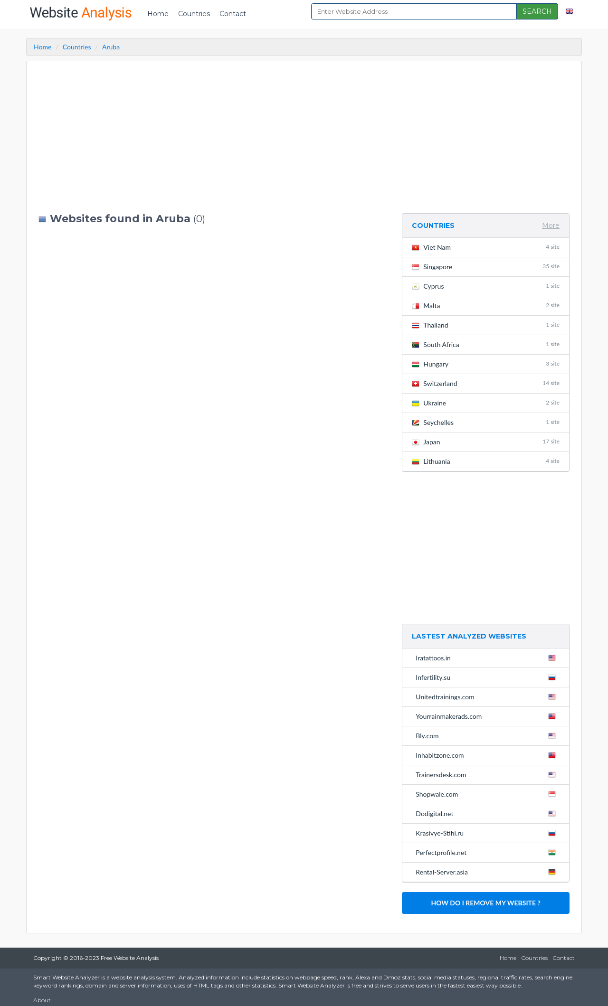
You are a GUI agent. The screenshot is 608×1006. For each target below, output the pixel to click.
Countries (194, 13)
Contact (232, 13)
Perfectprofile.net (488, 852)
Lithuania (486, 461)
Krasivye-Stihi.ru (488, 832)
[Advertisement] (213, 137)
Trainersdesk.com (488, 774)
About (42, 1000)
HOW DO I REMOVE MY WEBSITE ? (485, 903)
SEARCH (537, 11)
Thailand (486, 324)
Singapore (486, 266)
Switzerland (486, 383)
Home (158, 13)
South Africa (486, 344)
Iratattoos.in (488, 657)
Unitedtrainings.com (488, 696)
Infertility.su (488, 677)
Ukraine (486, 402)
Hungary (486, 363)
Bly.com (488, 735)
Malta (486, 305)
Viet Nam (486, 247)
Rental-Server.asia (488, 871)
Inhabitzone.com (488, 755)
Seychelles (486, 422)
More (551, 225)
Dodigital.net (488, 813)
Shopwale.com (488, 794)
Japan (486, 441)
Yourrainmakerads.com (488, 716)
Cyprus (486, 286)
